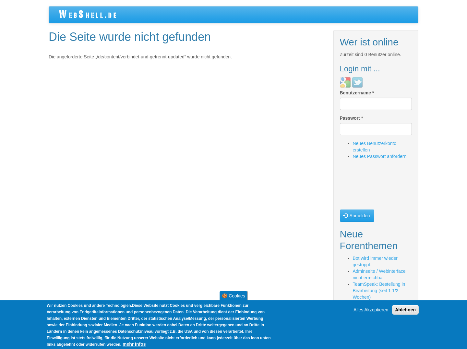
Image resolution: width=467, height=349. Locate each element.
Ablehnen (405, 309)
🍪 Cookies (233, 295)
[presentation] (366, 186)
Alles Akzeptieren (370, 309)
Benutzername (357, 92)
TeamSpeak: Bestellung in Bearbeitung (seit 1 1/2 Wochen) (379, 291)
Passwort (351, 118)
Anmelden (356, 215)
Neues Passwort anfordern (380, 156)
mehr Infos (134, 344)
